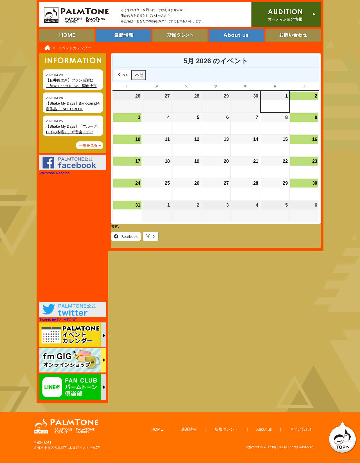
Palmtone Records (54, 173)
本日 (139, 75)
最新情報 (189, 429)
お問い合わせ (301, 429)
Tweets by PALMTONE (57, 320)
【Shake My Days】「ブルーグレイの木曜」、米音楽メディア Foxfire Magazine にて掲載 (71, 131)
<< (122, 75)
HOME (157, 429)
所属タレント (226, 429)
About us (264, 429)
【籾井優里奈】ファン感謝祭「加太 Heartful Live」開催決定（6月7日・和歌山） (71, 85)
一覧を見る (88, 145)
